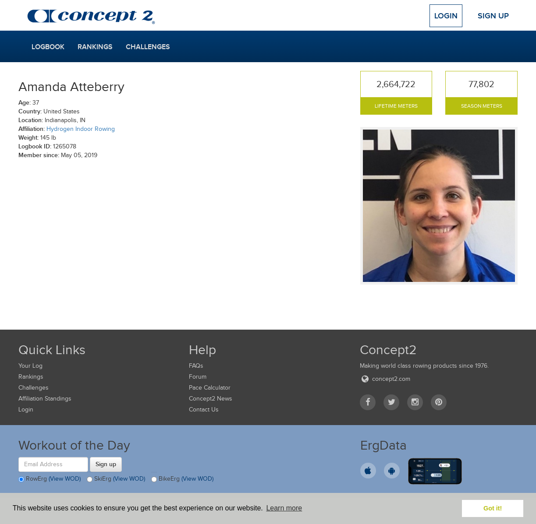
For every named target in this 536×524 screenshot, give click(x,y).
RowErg (49, 479)
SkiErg (116, 479)
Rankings (95, 47)
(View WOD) (65, 478)
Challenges (148, 47)
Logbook (48, 47)
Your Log (30, 365)
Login (446, 15)
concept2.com (385, 379)
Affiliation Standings (44, 398)
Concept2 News (210, 398)
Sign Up (493, 15)
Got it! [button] (492, 508)
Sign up (106, 464)
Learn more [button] (284, 508)
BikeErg (182, 479)
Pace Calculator (210, 387)
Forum (197, 376)
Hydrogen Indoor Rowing (80, 129)
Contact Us (204, 409)
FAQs (196, 365)
